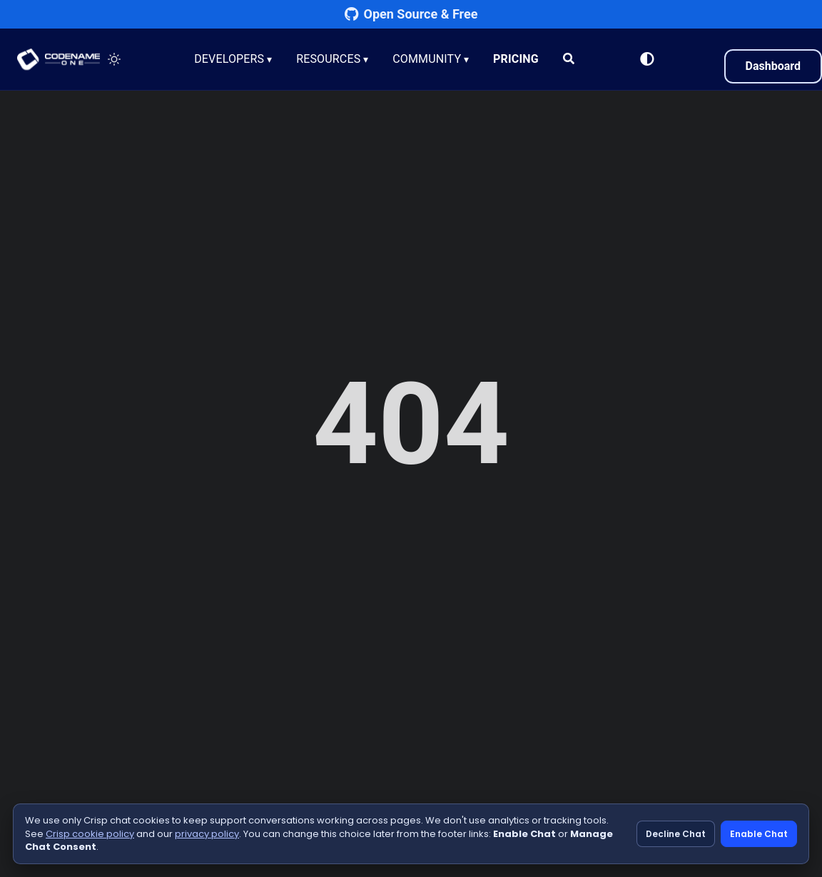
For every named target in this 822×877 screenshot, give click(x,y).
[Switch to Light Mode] (647, 59)
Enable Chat (759, 834)
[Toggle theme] (114, 59)
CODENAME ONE (58, 59)
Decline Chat (676, 834)
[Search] (570, 59)
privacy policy (207, 834)
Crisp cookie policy (90, 834)
